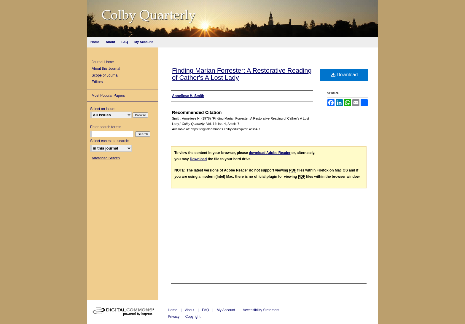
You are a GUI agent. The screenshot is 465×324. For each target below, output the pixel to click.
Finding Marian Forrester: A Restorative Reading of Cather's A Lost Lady (242, 74)
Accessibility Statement (261, 310)
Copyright (192, 317)
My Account (226, 310)
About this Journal (106, 68)
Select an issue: (102, 109)
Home (173, 310)
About (190, 310)
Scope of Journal (105, 75)
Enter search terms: (105, 127)
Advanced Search (106, 158)
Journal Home (103, 62)
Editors (97, 82)
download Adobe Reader (269, 153)
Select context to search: (109, 141)
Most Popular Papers (108, 95)
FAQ (206, 310)
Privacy (174, 317)
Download (344, 74)
